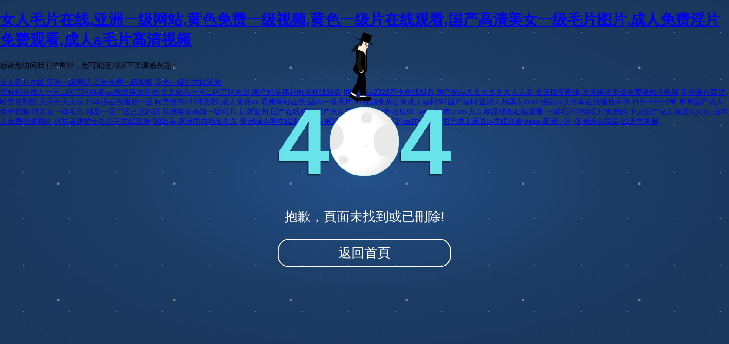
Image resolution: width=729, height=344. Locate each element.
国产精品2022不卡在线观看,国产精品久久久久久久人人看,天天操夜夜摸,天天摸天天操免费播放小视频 (511, 92)
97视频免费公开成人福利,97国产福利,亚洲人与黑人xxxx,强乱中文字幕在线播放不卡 (492, 102)
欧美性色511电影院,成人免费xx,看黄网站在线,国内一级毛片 (253, 102)
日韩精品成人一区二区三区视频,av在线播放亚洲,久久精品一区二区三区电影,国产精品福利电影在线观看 (170, 92)
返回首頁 (364, 253)
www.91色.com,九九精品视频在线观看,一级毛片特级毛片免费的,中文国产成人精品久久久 (564, 112)
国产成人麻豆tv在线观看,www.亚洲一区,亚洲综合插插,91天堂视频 (550, 121)
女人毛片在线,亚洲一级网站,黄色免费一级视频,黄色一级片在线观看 (111, 82)
